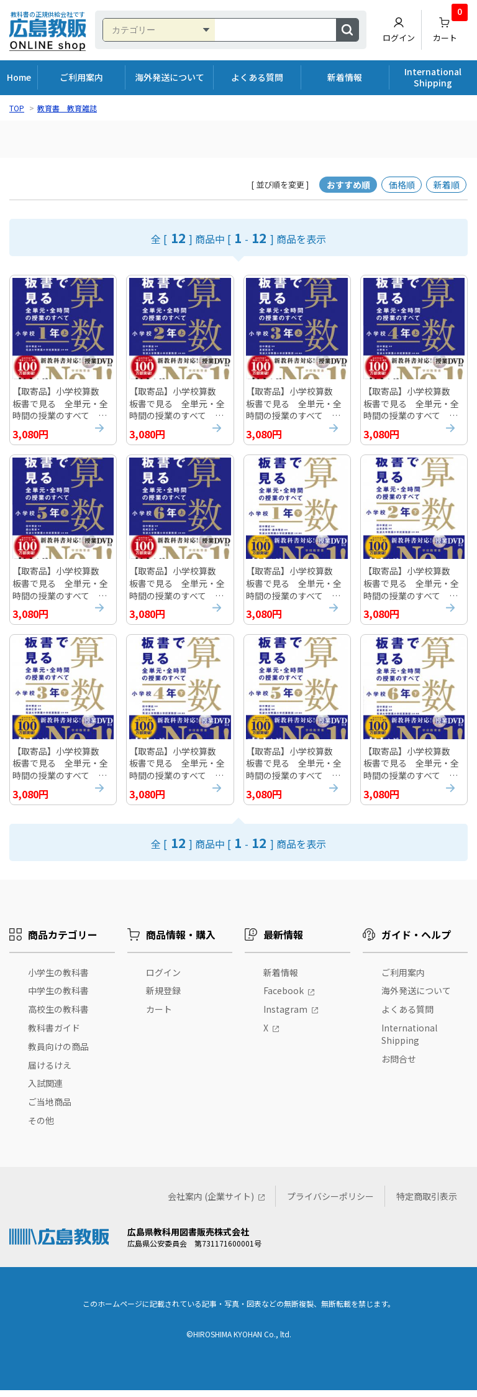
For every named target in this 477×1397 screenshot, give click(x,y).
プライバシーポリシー (330, 1203)
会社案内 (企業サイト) (211, 1203)
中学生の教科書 (58, 997)
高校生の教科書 (58, 1016)
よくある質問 (257, 77)
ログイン (399, 30)
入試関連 (45, 1090)
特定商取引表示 (426, 1203)
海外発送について (169, 77)
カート (450, 27)
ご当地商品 (49, 1108)
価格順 (402, 184)
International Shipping (432, 77)
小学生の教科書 (58, 979)
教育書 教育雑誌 (67, 108)
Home (19, 77)
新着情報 (344, 77)
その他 (41, 1127)
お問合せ (398, 1065)
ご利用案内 (81, 77)
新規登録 (163, 997)
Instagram (285, 1016)
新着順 (447, 184)
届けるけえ (49, 1072)
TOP (16, 108)
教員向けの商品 (58, 1053)
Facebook (283, 997)
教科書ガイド (54, 1034)
